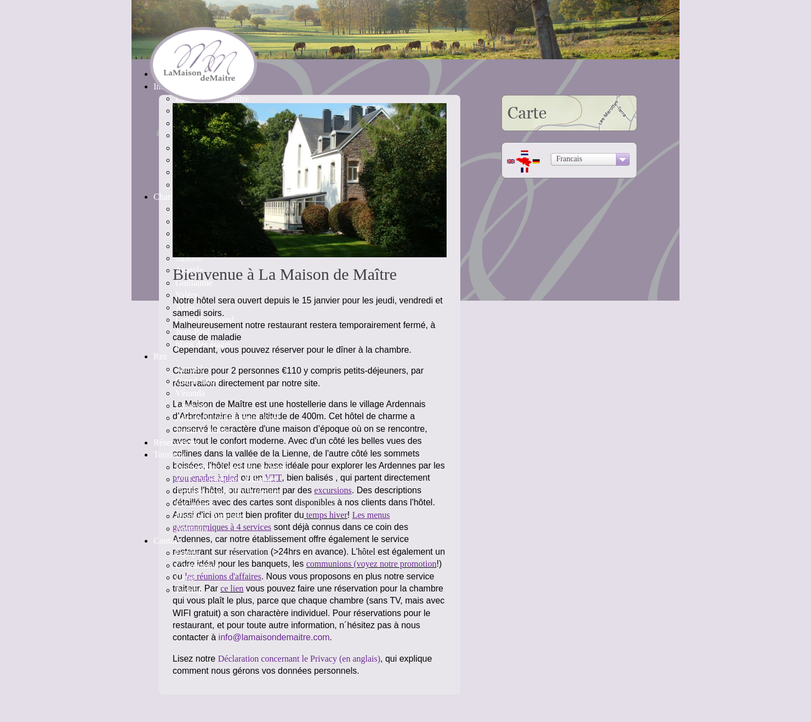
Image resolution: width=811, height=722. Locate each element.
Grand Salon (197, 381)
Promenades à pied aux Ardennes (233, 467)
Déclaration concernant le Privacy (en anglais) (299, 658)
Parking (189, 590)
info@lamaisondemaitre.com (274, 637)
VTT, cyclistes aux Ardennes (226, 479)
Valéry (186, 295)
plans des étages (203, 344)
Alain (185, 307)
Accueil (189, 369)
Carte (185, 577)
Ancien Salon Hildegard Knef (227, 417)
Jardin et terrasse (205, 430)
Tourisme (169, 454)
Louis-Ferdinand (204, 319)
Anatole (189, 270)
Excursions (194, 504)
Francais (569, 159)
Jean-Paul (192, 331)
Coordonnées (198, 565)
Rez (160, 356)
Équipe (187, 552)
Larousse (191, 405)
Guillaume (194, 282)
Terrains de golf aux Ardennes (228, 491)
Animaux (191, 528)
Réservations (176, 442)
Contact (167, 540)
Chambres (171, 196)
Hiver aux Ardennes (210, 516)
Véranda (190, 393)
